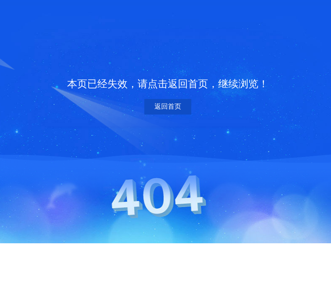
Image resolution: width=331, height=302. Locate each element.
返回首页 (167, 106)
